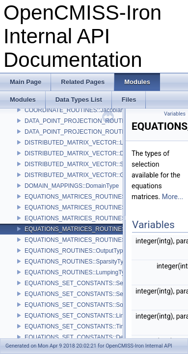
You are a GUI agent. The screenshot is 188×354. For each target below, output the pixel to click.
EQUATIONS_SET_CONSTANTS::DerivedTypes (88, 337)
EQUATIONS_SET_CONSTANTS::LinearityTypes (89, 315)
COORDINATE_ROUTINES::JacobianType (81, 110)
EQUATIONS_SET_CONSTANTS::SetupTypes (86, 283)
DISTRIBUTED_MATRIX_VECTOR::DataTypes (86, 153)
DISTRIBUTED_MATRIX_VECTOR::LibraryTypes (89, 142)
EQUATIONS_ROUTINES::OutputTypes (77, 250)
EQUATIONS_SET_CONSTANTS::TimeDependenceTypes (101, 326)
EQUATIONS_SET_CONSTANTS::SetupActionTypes (94, 294)
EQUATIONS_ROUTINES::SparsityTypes (79, 261)
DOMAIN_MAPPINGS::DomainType (72, 185)
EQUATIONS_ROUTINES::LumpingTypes (79, 272)
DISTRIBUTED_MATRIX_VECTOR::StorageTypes (90, 164)
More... (172, 197)
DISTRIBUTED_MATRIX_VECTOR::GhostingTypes (92, 175)
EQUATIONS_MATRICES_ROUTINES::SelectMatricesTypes (104, 229)
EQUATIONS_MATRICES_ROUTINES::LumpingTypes (96, 207)
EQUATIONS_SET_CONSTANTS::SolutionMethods (92, 304)
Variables (175, 114)
